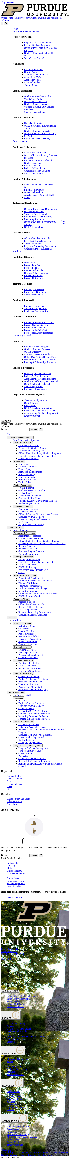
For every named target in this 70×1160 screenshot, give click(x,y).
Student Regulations (33, 386)
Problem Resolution (33, 275)
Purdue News (13, 1139)
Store (9, 789)
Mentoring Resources (34, 219)
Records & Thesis (21, 599)
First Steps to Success (34, 289)
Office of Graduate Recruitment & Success (38, 514)
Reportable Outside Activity (37, 138)
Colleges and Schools (17, 1031)
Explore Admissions (33, 69)
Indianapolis (12, 863)
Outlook (10, 1109)
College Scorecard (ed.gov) (13, 1155)
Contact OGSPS (14, 897)
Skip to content (8, 2)
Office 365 (12, 1104)
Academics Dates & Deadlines (38, 354)
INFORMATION (13, 1050)
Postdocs (17, 251)
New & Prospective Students (26, 31)
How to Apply (30, 72)
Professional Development (36, 292)
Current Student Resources (36, 152)
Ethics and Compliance (17, 1059)
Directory (11, 1034)
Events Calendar (14, 784)
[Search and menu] (2, 23)
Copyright (6, 1149)
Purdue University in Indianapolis (22, 996)
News (9, 786)
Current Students (20, 141)
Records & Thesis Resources (37, 241)
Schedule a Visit (14, 801)
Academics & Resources (24, 533)
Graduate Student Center (35, 104)
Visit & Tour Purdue (33, 99)
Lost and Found (14, 1066)
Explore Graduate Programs (37, 45)
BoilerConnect (13, 1091)
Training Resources (22, 647)
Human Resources (15, 1039)
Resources (18, 698)
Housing (11, 865)
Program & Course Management (27, 745)
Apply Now (64, 222)
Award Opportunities (33, 173)
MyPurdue (29, 136)
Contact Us (48, 1155)
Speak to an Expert (15, 886)
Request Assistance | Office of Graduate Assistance (38, 161)
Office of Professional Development (40, 209)
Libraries (11, 1042)
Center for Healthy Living (19, 1029)
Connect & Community (23, 674)
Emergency (12, 1132)
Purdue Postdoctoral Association (39, 322)
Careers (10, 1026)
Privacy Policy (35, 1155)
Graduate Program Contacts (37, 131)
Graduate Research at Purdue (37, 96)
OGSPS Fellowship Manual (37, 384)
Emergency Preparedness (35, 389)
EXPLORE (10, 1015)
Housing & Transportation (36, 273)
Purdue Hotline (14, 1142)
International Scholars (34, 270)
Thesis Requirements (34, 243)
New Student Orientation (35, 101)
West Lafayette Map (16, 1023)
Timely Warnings (15, 1145)
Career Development (33, 294)
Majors (10, 868)
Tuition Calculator (15, 1074)
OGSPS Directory (32, 352)
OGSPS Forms (31, 403)
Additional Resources (23, 506)
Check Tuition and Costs (18, 799)
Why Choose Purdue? (34, 58)
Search (34, 429)
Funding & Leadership (23, 660)
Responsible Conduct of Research (39, 410)
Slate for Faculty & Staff (35, 400)
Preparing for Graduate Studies (38, 42)
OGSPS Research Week (35, 227)
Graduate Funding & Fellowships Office (37, 456)
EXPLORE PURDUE (23, 443)
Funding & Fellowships (23, 557)
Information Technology (18, 1134)
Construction (13, 1129)
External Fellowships (34, 190)
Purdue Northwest (15, 1006)
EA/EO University (23, 1152)
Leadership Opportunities (36, 311)
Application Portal (32, 80)
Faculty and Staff (15, 778)
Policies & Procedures (34, 168)
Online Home (13, 878)
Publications (30, 405)
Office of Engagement (17, 1069)
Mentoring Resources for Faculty (39, 359)
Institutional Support (22, 623)
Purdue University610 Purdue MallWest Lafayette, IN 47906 (13, 951)
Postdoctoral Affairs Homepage (38, 333)
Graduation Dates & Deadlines (38, 249)
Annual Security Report (18, 1126)
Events (10, 1061)
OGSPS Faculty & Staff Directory (40, 133)
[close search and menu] (6, 23)
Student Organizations (34, 112)
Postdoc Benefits (32, 265)
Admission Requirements (36, 74)
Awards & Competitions (35, 308)
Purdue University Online (19, 999)
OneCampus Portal (15, 1107)
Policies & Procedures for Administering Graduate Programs (40, 377)
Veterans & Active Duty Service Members (37, 501)
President (11, 1072)
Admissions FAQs (32, 77)
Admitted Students (32, 82)
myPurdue (11, 1102)
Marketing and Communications (22, 1137)
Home (15, 28)
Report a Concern (32, 165)
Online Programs (15, 871)
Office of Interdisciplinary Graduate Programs (39, 453)
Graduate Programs (16, 873)
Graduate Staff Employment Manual (41, 381)
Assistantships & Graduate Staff (39, 195)
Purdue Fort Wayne (16, 1004)
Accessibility (7, 1152)
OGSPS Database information (38, 408)
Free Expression (60, 1152)
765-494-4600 (7, 959)
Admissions (19, 461)
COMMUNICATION (14, 1118)
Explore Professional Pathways (38, 216)
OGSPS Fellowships (33, 192)
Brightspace (12, 1094)
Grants (27, 197)
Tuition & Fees (31, 85)
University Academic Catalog (37, 373)
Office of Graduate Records (37, 238)
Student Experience (22, 485)
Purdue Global (13, 1001)
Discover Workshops (34, 211)
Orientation (29, 262)
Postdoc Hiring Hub (33, 278)
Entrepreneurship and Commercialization (26, 1036)
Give (9, 781)
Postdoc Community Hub (36, 325)
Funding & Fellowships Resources (40, 362)
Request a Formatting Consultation (40, 246)
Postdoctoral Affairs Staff (36, 330)
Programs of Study (15, 881)
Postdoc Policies (31, 268)
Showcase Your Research (36, 214)
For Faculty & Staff (22, 335)
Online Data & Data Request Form (40, 357)
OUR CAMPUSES (10, 991)
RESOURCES (12, 1083)
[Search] (17, 429)
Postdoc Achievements (34, 327)
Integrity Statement (42, 1152)
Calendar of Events (33, 123)
